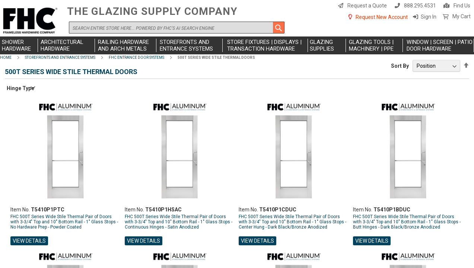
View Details (29, 241)
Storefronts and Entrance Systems (60, 57)
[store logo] (31, 21)
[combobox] (176, 28)
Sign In (428, 17)
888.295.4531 (420, 6)
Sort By (400, 66)
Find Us (462, 6)
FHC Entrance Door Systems (136, 57)
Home (6, 57)
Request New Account (382, 17)
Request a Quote (367, 6)
